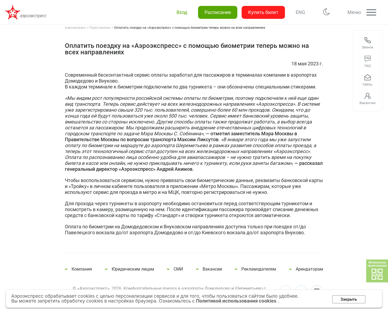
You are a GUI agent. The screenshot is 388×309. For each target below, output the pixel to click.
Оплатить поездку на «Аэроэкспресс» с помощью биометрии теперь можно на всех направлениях (26, 12)
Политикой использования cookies (236, 301)
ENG (300, 12)
